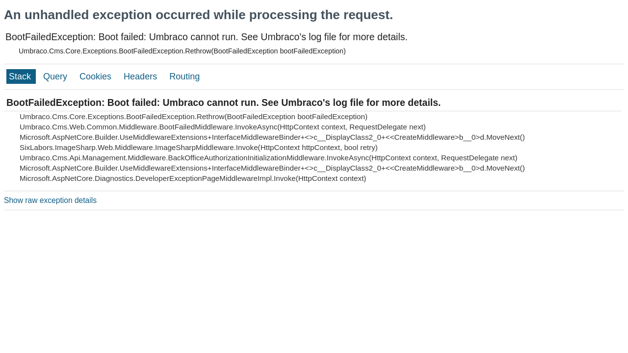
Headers (141, 76)
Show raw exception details (50, 200)
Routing (184, 76)
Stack (21, 76)
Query (56, 76)
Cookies (96, 76)
